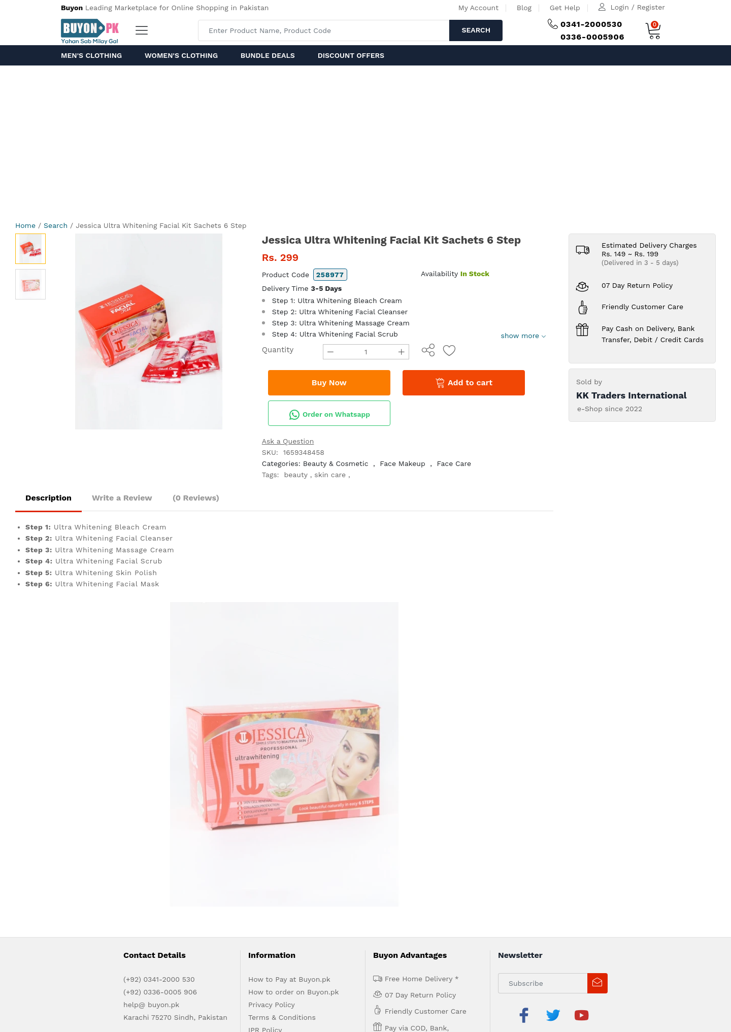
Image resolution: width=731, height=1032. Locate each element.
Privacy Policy (271, 700)
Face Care (454, 463)
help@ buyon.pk (151, 700)
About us (101, 773)
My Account (478, 8)
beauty (296, 475)
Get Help (565, 8)
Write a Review (122, 498)
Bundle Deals (268, 55)
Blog (524, 8)
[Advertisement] (365, 142)
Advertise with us (149, 773)
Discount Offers (351, 55)
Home (25, 225)
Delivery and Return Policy (293, 738)
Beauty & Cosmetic (336, 463)
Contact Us (232, 773)
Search (475, 30)
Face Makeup (402, 463)
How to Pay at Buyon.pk (289, 675)
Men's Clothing (91, 55)
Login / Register (638, 7)
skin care (330, 475)
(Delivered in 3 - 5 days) (640, 263)
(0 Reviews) (196, 498)
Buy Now (329, 382)
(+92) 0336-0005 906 (160, 687)
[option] (149, 331)
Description (48, 498)
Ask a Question (288, 441)
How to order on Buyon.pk (293, 687)
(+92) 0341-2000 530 (159, 675)
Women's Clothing (181, 55)
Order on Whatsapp (329, 415)
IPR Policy (265, 725)
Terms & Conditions (282, 713)
